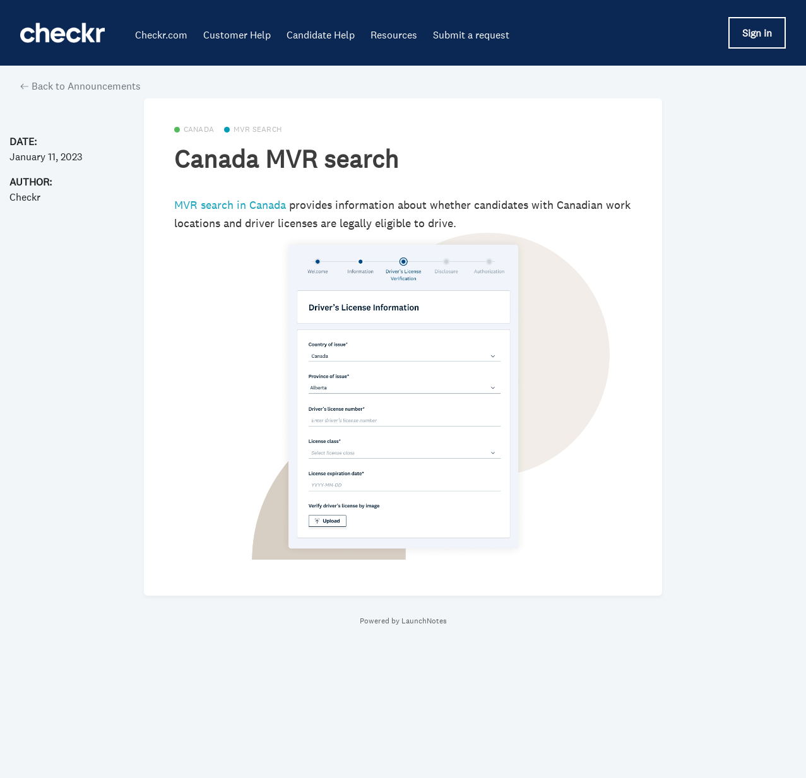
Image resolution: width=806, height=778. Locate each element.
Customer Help (237, 34)
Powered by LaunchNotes (403, 621)
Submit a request (471, 34)
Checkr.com (161, 34)
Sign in (757, 33)
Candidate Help (321, 34)
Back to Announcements (80, 86)
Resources (393, 34)
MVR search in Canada (231, 205)
